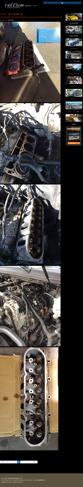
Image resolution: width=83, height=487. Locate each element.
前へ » (29, 462)
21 (18, 462)
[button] (62, 3)
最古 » (34, 462)
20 (15, 462)
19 (12, 462)
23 (25, 462)
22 (22, 462)
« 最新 (2, 462)
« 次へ (8, 462)
